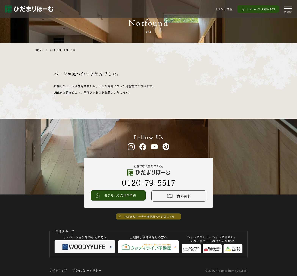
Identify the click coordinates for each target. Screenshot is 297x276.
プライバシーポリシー (86, 270)
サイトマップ (58, 270)
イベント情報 (224, 9)
